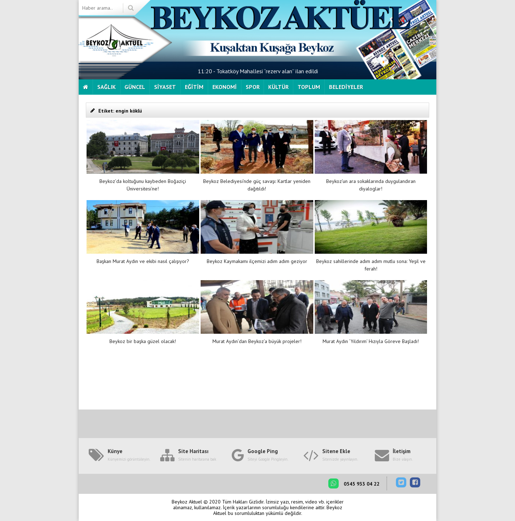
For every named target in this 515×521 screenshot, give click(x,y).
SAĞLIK (106, 86)
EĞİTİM (194, 86)
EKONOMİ (224, 86)
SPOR (253, 86)
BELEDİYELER (346, 86)
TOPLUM (309, 86)
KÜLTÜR (278, 86)
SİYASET (165, 86)
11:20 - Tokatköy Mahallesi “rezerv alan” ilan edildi (258, 71)
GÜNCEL (134, 86)
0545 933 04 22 (353, 483)
